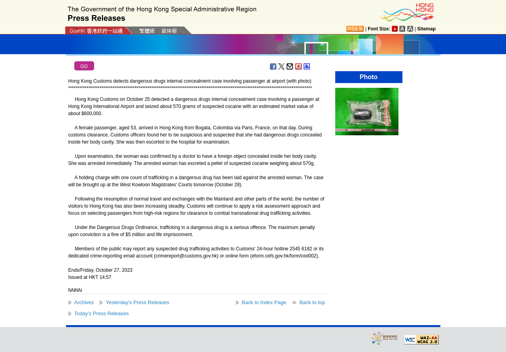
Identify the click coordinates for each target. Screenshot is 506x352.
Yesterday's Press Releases (137, 302)
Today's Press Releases (101, 313)
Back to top (312, 302)
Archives (84, 302)
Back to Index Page (264, 302)
